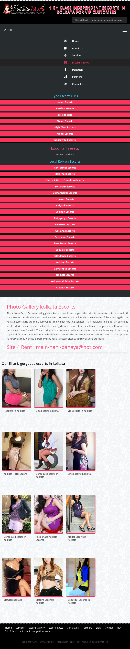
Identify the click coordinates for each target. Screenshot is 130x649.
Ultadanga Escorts (65, 256)
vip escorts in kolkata (80, 410)
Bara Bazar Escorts (65, 243)
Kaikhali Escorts (65, 262)
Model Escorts (65, 133)
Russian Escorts (65, 108)
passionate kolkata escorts (46, 538)
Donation (73, 69)
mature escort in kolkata (45, 601)
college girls (65, 114)
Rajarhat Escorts (65, 173)
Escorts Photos (76, 62)
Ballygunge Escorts (65, 218)
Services (72, 55)
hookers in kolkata (14, 410)
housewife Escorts (65, 140)
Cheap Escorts (65, 121)
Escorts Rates (56, 627)
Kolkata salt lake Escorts (65, 281)
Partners (73, 76)
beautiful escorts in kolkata (79, 601)
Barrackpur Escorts (65, 268)
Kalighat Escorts (65, 287)
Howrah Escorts (65, 199)
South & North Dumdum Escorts (65, 180)
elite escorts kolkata (47, 410)
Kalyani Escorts (65, 205)
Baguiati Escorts (65, 249)
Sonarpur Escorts (65, 186)
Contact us (74, 84)
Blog (98, 627)
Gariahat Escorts (65, 230)
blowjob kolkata (13, 599)
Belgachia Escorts (65, 237)
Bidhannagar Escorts (65, 192)
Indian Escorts (65, 102)
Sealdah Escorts (65, 211)
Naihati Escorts (65, 274)
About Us (73, 48)
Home (71, 41)
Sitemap (108, 627)
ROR (119, 627)
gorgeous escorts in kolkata (47, 475)
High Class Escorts (65, 127)
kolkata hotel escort (15, 473)
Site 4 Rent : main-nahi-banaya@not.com (99, 20)
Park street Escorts (65, 167)
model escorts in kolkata (77, 538)
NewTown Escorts (65, 224)
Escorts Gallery (36, 627)
